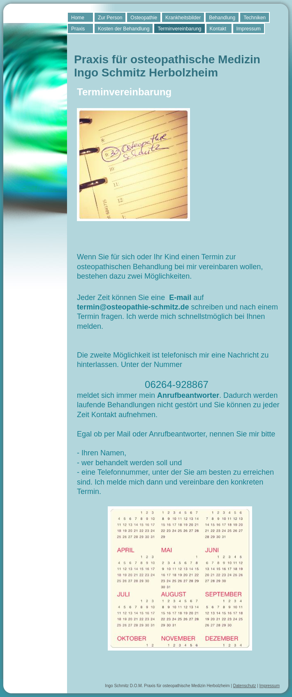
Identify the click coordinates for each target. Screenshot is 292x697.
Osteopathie (143, 18)
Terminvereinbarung (179, 29)
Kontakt (218, 29)
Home (77, 18)
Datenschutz (244, 685)
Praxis (78, 29)
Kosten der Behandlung (123, 29)
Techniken (254, 18)
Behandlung (222, 18)
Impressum (248, 29)
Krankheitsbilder (183, 18)
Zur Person (110, 18)
